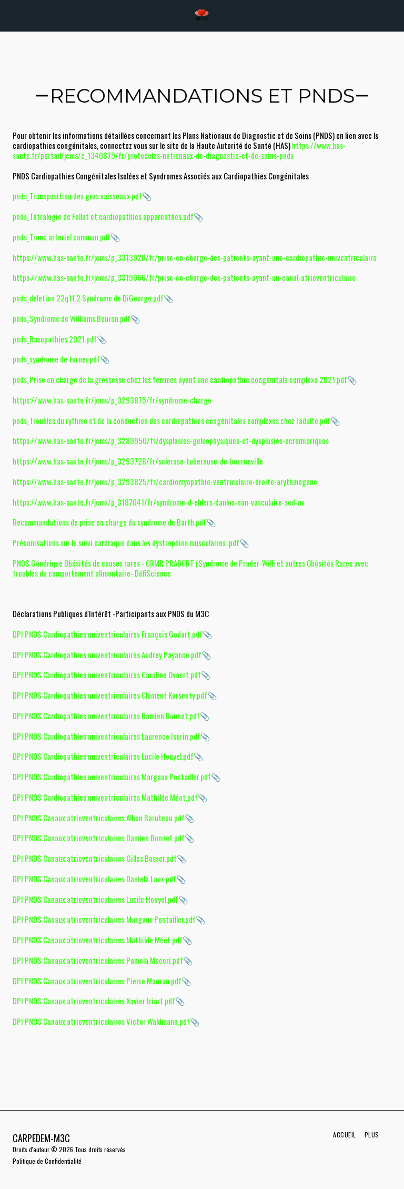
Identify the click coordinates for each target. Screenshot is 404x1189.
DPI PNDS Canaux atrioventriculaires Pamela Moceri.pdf (98, 960)
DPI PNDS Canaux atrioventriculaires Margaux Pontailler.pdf (104, 919)
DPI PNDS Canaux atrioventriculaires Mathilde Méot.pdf (98, 939)
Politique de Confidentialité (47, 1160)
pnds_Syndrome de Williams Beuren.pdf (71, 318)
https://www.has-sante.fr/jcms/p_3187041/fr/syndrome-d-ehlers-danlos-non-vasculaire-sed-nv (159, 502)
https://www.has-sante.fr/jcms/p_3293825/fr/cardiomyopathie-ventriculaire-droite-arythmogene (165, 481)
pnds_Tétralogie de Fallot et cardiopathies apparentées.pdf (103, 216)
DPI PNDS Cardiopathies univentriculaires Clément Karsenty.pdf (110, 695)
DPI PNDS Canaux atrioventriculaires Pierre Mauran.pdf (97, 980)
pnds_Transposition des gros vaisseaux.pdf (77, 195)
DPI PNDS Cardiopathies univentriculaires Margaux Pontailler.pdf (112, 776)
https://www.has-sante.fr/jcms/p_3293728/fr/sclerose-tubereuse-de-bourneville (138, 461)
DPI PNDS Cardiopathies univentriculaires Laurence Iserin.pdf (106, 736)
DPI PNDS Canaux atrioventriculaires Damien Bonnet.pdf (99, 837)
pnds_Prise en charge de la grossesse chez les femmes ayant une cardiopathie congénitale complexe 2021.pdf (180, 379)
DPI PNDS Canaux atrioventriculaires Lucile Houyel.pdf (95, 899)
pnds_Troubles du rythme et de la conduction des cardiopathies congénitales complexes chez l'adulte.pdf (171, 420)
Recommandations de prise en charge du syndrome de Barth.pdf (109, 522)
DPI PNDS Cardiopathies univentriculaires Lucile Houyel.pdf (103, 756)
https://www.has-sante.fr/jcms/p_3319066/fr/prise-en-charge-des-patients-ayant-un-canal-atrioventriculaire (184, 277)
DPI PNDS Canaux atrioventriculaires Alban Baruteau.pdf (99, 817)
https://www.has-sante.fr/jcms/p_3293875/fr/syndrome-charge (112, 400)
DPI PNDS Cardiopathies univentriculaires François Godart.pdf (108, 634)
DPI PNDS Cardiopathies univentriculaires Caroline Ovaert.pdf (107, 674)
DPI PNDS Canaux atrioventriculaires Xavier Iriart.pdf (94, 1000)
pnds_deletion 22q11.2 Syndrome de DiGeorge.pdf (88, 298)
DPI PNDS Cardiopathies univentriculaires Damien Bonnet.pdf (106, 715)
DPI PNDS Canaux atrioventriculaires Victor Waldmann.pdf (101, 1021)
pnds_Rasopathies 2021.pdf (55, 339)
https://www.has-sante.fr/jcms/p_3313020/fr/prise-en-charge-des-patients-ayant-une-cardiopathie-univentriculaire (195, 257)
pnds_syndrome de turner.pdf (56, 359)
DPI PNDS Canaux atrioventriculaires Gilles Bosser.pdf (95, 858)
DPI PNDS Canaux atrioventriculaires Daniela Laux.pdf (94, 878)
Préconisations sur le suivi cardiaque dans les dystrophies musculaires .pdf (126, 542)
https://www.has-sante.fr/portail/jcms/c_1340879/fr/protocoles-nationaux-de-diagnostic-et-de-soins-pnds (179, 150)
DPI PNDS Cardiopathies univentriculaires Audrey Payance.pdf (107, 654)
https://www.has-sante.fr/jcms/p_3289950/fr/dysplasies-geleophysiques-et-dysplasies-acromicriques (171, 440)
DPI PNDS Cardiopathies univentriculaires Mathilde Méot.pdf (105, 797)
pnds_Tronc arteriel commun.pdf (61, 237)
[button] (12, 15)
